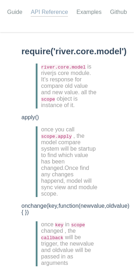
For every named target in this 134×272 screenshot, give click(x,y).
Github (118, 12)
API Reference (49, 12)
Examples (88, 12)
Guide (15, 12)
